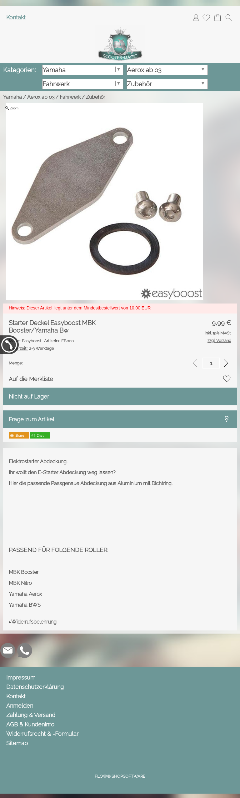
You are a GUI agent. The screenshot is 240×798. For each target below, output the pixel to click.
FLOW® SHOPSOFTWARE (120, 776)
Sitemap (17, 743)
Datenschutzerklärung (35, 687)
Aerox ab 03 (40, 97)
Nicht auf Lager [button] (29, 396)
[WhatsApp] (24, 650)
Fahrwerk (70, 97)
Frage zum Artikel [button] (31, 419)
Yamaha (12, 97)
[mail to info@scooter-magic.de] (8, 650)
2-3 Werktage (31, 348)
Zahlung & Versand (30, 715)
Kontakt (16, 17)
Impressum (20, 677)
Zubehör (95, 97)
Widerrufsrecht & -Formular (42, 733)
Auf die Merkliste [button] (31, 379)
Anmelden (196, 17)
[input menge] (211, 363)
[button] (229, 17)
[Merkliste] (206, 17)
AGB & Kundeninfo (30, 724)
